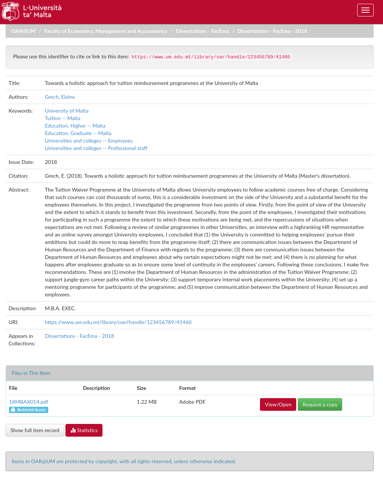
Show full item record (34, 430)
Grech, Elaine (60, 97)
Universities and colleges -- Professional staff (96, 148)
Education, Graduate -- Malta (78, 133)
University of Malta (67, 110)
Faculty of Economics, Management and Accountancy (105, 31)
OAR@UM (23, 31)
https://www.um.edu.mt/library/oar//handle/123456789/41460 (118, 322)
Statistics (84, 430)
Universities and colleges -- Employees (89, 140)
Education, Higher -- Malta (75, 125)
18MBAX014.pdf (28, 401)
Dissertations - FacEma (202, 31)
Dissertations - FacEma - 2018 (272, 31)
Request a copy (320, 404)
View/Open (278, 404)
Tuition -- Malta (62, 118)
